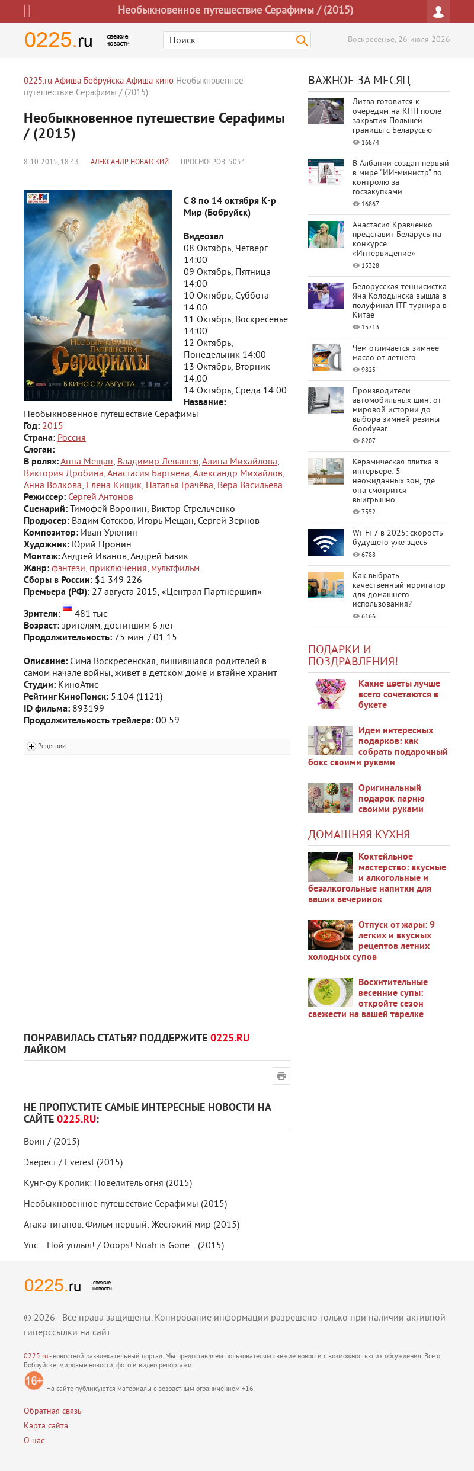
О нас (34, 1441)
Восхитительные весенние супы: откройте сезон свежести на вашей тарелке (368, 999)
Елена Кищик (114, 486)
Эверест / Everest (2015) (73, 1163)
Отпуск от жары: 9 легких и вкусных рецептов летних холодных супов (371, 941)
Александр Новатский (130, 162)
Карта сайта (46, 1426)
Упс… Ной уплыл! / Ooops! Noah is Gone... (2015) (124, 1246)
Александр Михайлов (238, 474)
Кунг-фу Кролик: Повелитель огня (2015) (108, 1184)
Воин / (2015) (51, 1142)
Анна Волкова (53, 486)
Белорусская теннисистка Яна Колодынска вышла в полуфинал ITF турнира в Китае (400, 301)
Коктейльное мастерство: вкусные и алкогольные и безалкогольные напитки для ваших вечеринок (377, 878)
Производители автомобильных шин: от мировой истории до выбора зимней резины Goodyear (397, 410)
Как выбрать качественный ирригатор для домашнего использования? (399, 590)
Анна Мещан (86, 462)
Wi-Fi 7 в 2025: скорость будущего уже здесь (398, 538)
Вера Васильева (250, 486)
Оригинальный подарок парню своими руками (391, 799)
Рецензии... (54, 746)
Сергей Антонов (100, 498)
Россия (71, 438)
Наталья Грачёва (179, 486)
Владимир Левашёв (157, 462)
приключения (118, 569)
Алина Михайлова (239, 462)
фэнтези (68, 569)
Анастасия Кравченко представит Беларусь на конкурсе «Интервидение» (397, 239)
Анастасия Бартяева (148, 474)
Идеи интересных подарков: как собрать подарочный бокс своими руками (378, 747)
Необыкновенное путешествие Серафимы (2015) (125, 1204)
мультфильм (175, 569)
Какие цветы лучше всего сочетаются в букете (399, 695)
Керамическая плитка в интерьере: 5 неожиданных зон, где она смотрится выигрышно (395, 481)
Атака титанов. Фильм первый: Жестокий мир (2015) (131, 1225)
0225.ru (36, 1357)
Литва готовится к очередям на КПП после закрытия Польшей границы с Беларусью (397, 116)
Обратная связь (53, 1411)
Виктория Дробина (64, 474)
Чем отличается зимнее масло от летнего (396, 353)
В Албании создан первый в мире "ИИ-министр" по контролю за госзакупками (401, 178)
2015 (52, 426)
